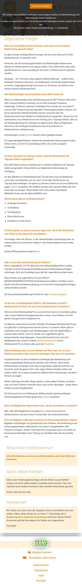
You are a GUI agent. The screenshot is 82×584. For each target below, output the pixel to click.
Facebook (49, 344)
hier (38, 251)
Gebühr (14, 187)
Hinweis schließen (41, 6)
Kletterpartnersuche (47, 340)
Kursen (28, 135)
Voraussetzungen (57, 294)
